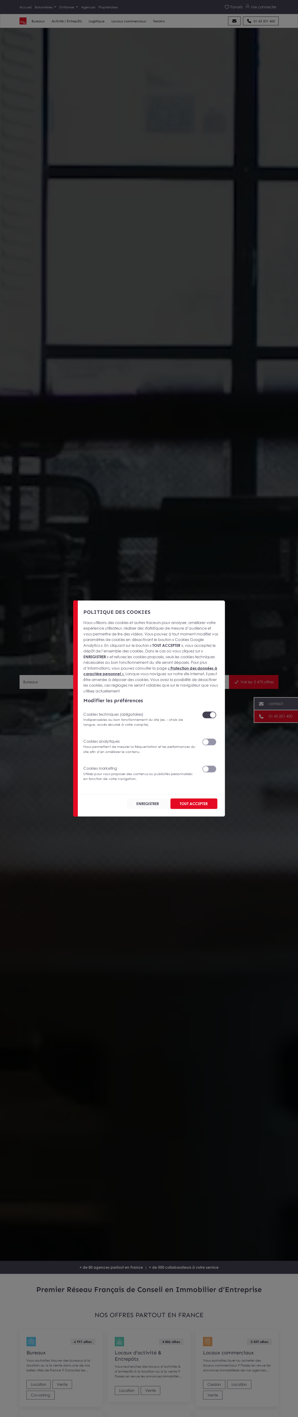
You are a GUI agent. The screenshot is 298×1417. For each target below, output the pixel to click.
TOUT (194, 803)
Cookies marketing (139, 773)
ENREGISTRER (147, 803)
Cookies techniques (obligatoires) (139, 719)
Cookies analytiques (139, 746)
